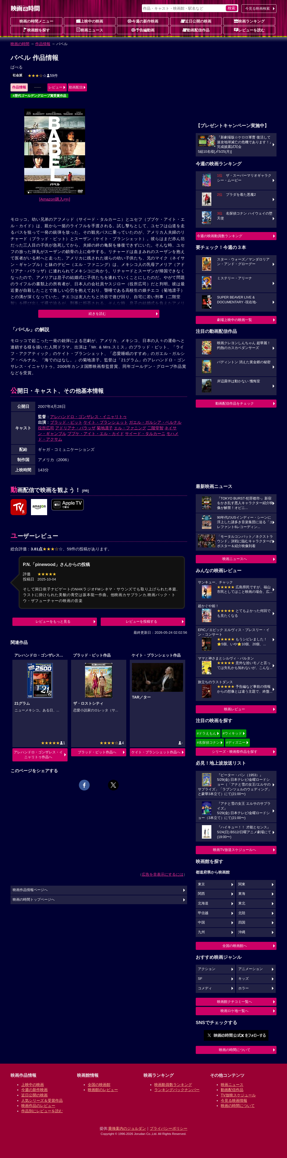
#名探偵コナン (208, 742)
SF (200, 979)
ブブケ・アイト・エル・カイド (95, 433)
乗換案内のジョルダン (127, 1128)
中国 (201, 922)
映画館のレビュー (103, 1090)
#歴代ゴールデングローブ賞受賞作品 (39, 96)
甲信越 (203, 913)
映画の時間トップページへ (34, 900)
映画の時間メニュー (36, 21)
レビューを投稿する (141, 621)
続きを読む (97, 314)
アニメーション (250, 969)
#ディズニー (236, 742)
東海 (241, 894)
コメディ (205, 988)
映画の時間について (234, 1050)
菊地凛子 (105, 428)
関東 (241, 884)
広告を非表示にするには (162, 874)
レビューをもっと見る (53, 621)
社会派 (17, 75)
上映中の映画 (89, 21)
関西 (201, 894)
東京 (201, 884)
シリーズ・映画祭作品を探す (234, 752)
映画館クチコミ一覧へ (234, 1002)
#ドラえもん (206, 733)
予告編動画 (143, 29)
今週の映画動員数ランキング (219, 236)
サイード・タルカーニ (145, 433)
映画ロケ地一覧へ (234, 1011)
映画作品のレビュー (38, 1105)
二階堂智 (155, 428)
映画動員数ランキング (173, 1084)
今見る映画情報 (234, 1100)
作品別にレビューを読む (42, 1111)
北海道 (203, 903)
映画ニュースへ (234, 559)
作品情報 (42, 44)
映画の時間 (19, 44)
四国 (241, 922)
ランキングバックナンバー (177, 1090)
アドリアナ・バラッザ (75, 428)
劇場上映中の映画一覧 (234, 320)
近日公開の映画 (196, 21)
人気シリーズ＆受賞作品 (42, 1100)
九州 (201, 932)
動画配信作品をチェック (234, 403)
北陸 (241, 913)
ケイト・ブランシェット (105, 422)
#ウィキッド (232, 733)
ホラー (243, 988)
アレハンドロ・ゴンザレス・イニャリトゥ (88, 416)
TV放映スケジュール (238, 1095)
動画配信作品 (196, 29)
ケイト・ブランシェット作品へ (155, 752)
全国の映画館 (99, 1084)
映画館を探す (36, 29)
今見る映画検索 (257, 8)
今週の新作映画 (143, 21)
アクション (206, 969)
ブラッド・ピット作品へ (97, 752)
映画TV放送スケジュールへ (234, 850)
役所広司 (46, 428)
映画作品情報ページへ (30, 890)
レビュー (55, 87)
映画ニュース (89, 29)
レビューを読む (249, 29)
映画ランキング (249, 21)
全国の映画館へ (234, 946)
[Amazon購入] (54, 199)
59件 (43, 75)
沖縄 (241, 932)
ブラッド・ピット (66, 422)
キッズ (243, 979)
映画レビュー (234, 709)
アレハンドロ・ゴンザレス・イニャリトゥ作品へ (38, 754)
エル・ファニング (130, 428)
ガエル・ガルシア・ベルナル (155, 422)
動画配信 (76, 87)
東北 (241, 903)
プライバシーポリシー (168, 1128)
